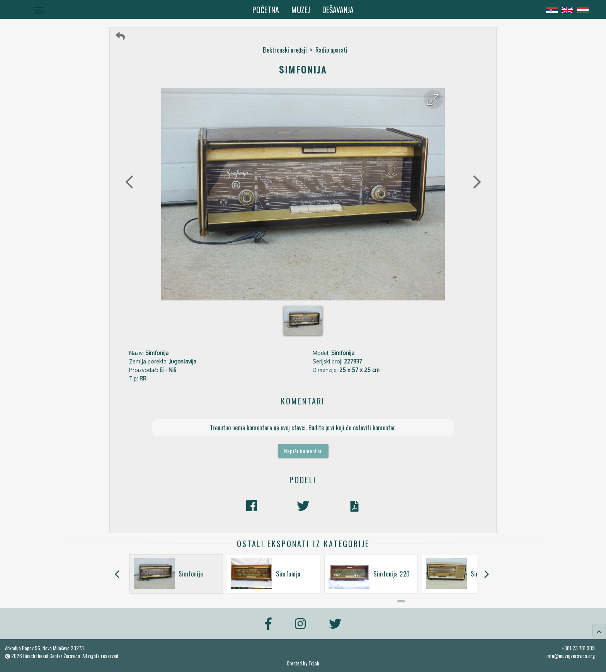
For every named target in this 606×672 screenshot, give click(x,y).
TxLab (313, 663)
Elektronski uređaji (285, 50)
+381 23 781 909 (578, 648)
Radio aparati (331, 50)
